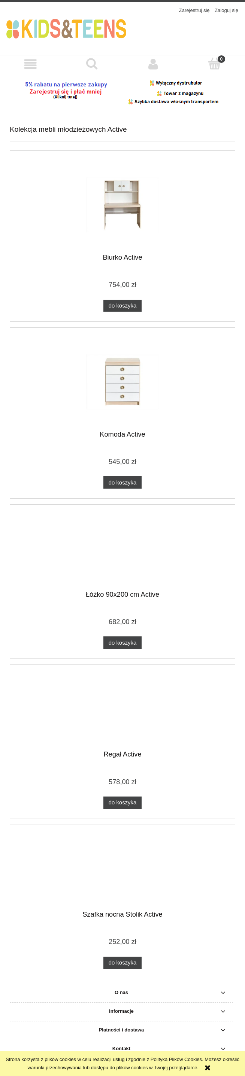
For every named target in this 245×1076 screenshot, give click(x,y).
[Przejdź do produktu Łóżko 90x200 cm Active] (122, 550)
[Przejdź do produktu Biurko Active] (122, 204)
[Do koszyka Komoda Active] (122, 482)
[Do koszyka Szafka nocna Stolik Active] (122, 963)
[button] (30, 64)
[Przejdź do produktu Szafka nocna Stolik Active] (122, 871)
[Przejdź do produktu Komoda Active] (122, 381)
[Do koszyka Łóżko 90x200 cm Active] (122, 642)
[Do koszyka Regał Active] (122, 803)
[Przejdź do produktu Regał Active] (122, 710)
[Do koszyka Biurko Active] (122, 306)
